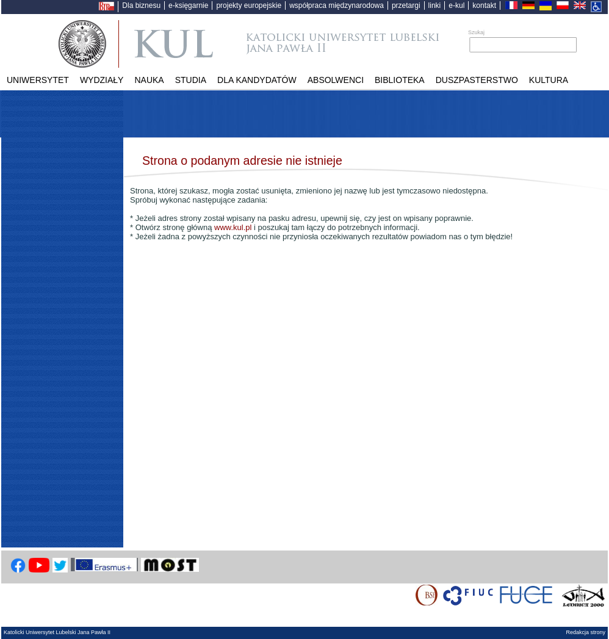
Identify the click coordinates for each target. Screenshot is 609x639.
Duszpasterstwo (477, 80)
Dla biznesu (141, 5)
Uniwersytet (38, 80)
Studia (190, 80)
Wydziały (102, 80)
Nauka (149, 80)
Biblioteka (400, 80)
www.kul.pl (232, 227)
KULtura (548, 80)
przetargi (406, 5)
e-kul (456, 5)
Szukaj (476, 32)
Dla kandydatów (257, 80)
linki (434, 5)
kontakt (484, 5)
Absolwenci (336, 80)
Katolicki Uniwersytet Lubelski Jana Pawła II (287, 44)
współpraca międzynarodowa (336, 5)
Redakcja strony (585, 632)
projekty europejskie (248, 5)
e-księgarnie (188, 5)
